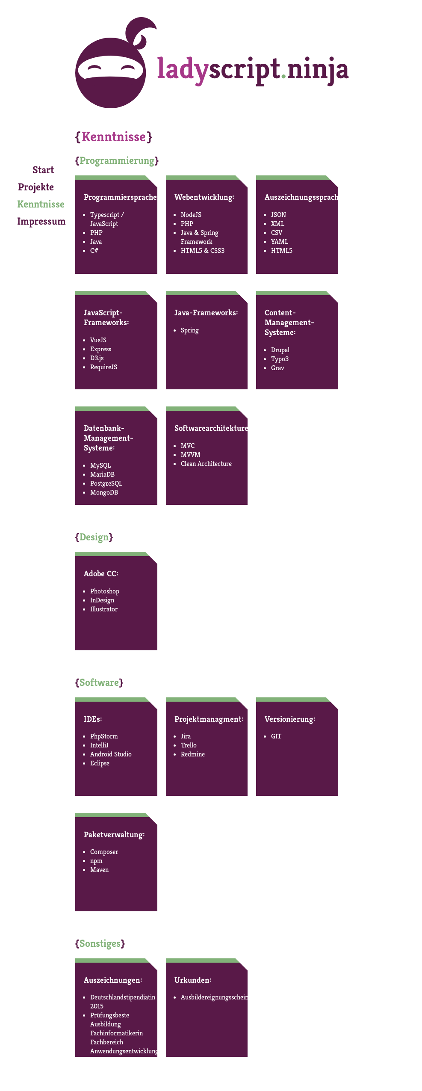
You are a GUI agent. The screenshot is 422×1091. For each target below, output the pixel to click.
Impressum (41, 221)
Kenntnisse (41, 204)
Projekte (36, 187)
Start (43, 169)
